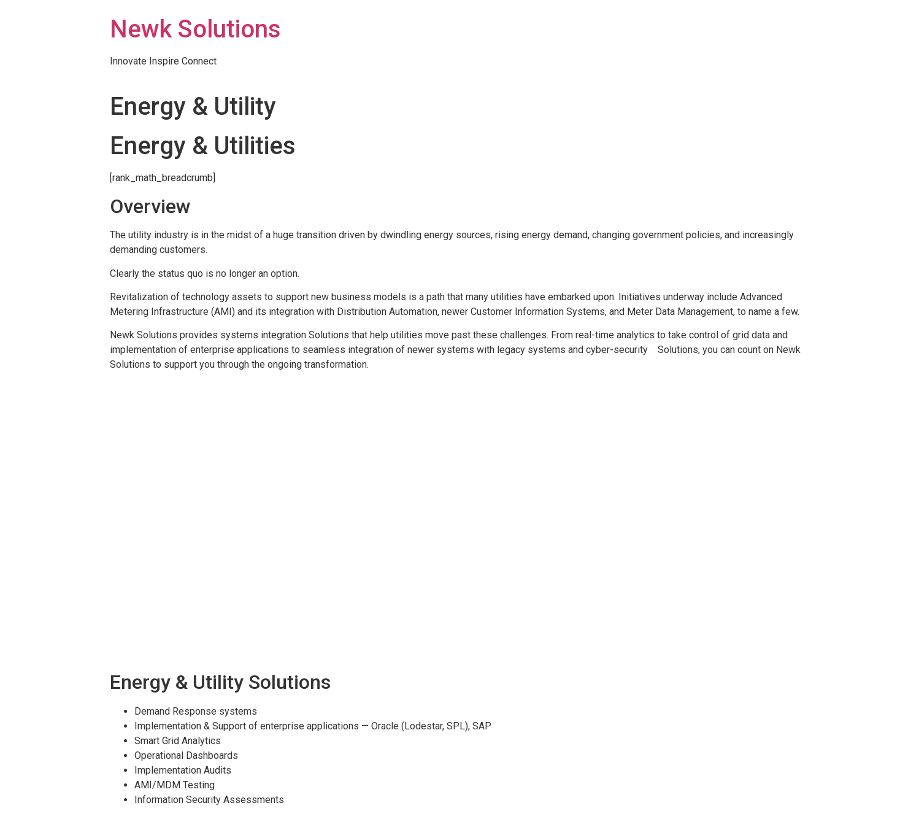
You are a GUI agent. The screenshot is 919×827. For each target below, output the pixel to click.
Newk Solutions (195, 29)
